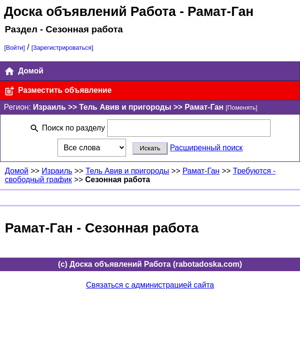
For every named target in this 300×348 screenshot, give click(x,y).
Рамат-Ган (201, 171)
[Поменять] (241, 107)
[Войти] (14, 47)
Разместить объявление (58, 91)
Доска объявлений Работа (90, 11)
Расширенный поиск (206, 148)
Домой (23, 71)
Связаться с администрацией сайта (150, 285)
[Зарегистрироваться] (62, 47)
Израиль (57, 171)
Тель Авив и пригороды (127, 171)
